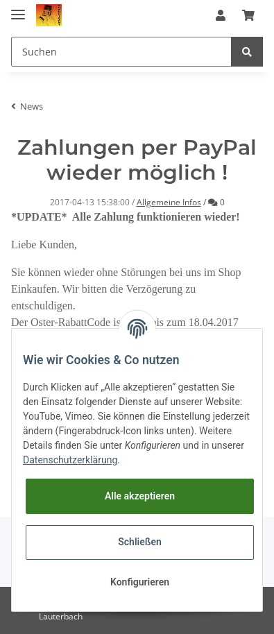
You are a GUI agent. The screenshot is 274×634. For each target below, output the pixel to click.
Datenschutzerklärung (70, 459)
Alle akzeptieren (140, 496)
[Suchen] (121, 52)
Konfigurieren (139, 582)
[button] (220, 15)
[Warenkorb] (248, 15)
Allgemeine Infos (169, 202)
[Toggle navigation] (18, 8)
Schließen (140, 541)
